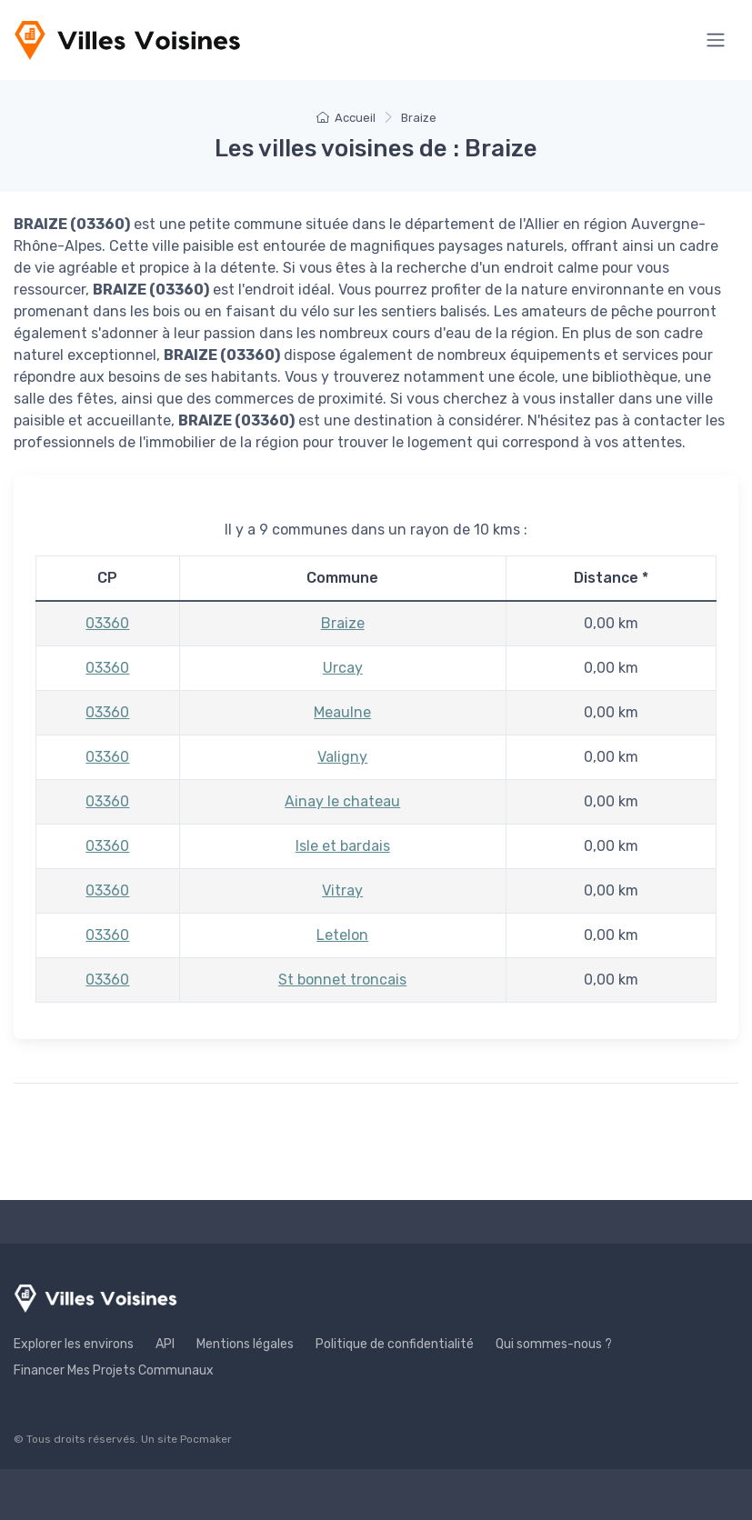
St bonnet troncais (342, 979)
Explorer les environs (74, 1344)
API (165, 1344)
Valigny (342, 756)
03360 (107, 623)
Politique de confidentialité (395, 1344)
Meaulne (342, 712)
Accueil (346, 118)
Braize (343, 623)
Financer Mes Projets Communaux (114, 1370)
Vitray (342, 890)
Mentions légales (245, 1344)
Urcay (343, 667)
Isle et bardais (343, 846)
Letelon (342, 935)
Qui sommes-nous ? (554, 1344)
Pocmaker (206, 1439)
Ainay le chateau (342, 801)
